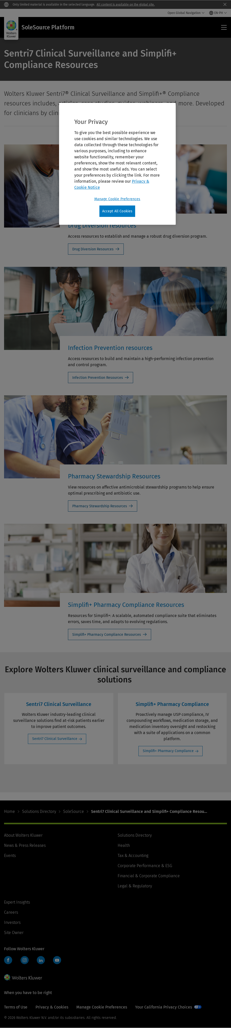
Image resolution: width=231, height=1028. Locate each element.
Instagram (25, 960)
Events (10, 855)
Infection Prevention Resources (97, 378)
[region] (117, 164)
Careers (11, 912)
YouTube (57, 960)
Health (124, 845)
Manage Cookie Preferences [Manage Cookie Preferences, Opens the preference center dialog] (117, 199)
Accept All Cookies (117, 211)
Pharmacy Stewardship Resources (99, 506)
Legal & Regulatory (135, 886)
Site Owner (14, 932)
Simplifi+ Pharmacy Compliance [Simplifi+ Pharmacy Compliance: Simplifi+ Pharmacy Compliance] (168, 751)
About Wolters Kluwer (23, 835)
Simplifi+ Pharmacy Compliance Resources (106, 634)
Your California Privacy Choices (163, 1007)
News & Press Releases (25, 845)
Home (9, 811)
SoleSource (73, 811)
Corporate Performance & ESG (145, 865)
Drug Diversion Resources (93, 249)
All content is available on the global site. (126, 4)
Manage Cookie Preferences (101, 1007)
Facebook (8, 960)
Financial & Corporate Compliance (149, 875)
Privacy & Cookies (51, 1007)
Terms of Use (15, 1007)
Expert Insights (17, 902)
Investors (12, 922)
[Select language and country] (218, 13)
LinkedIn (41, 960)
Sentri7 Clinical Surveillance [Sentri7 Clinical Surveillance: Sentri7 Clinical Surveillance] (54, 739)
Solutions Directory (39, 811)
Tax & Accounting (133, 855)
